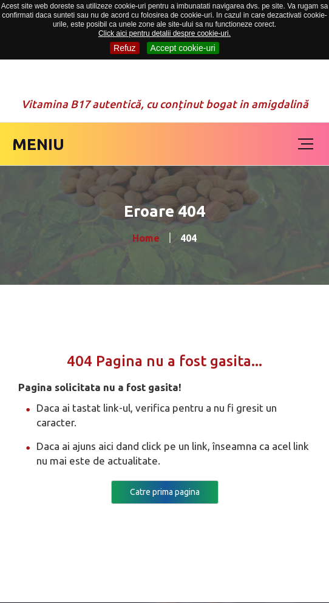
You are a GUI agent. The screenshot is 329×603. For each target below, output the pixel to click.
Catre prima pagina (165, 492)
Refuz (125, 48)
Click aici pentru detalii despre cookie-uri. (164, 33)
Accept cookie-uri (183, 48)
